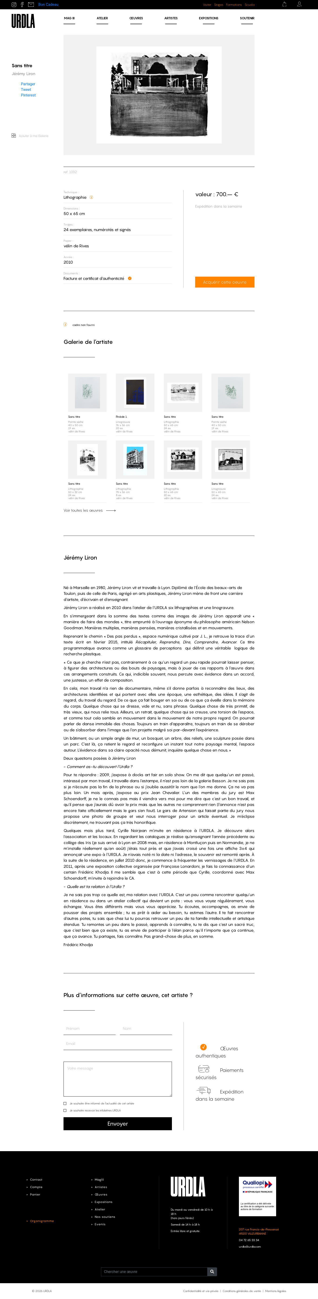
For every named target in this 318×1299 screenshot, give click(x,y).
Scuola (249, 5)
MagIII (99, 1179)
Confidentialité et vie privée (200, 1291)
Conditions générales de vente (242, 1291)
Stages (218, 5)
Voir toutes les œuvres (90, 510)
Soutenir (247, 18)
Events (100, 1224)
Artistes (171, 18)
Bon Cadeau (48, 4)
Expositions (208, 18)
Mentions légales (275, 1291)
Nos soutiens (105, 1217)
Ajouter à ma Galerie (30, 136)
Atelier (102, 18)
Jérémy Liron (80, 557)
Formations (234, 5)
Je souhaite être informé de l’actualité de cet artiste (102, 1103)
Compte (36, 1187)
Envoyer (117, 1123)
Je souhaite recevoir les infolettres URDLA (95, 1110)
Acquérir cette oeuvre (225, 282)
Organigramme (42, 1221)
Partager (28, 84)
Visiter (207, 5)
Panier (35, 1194)
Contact (36, 1179)
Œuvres (136, 18)
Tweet (26, 89)
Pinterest (28, 95)
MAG (69, 18)
